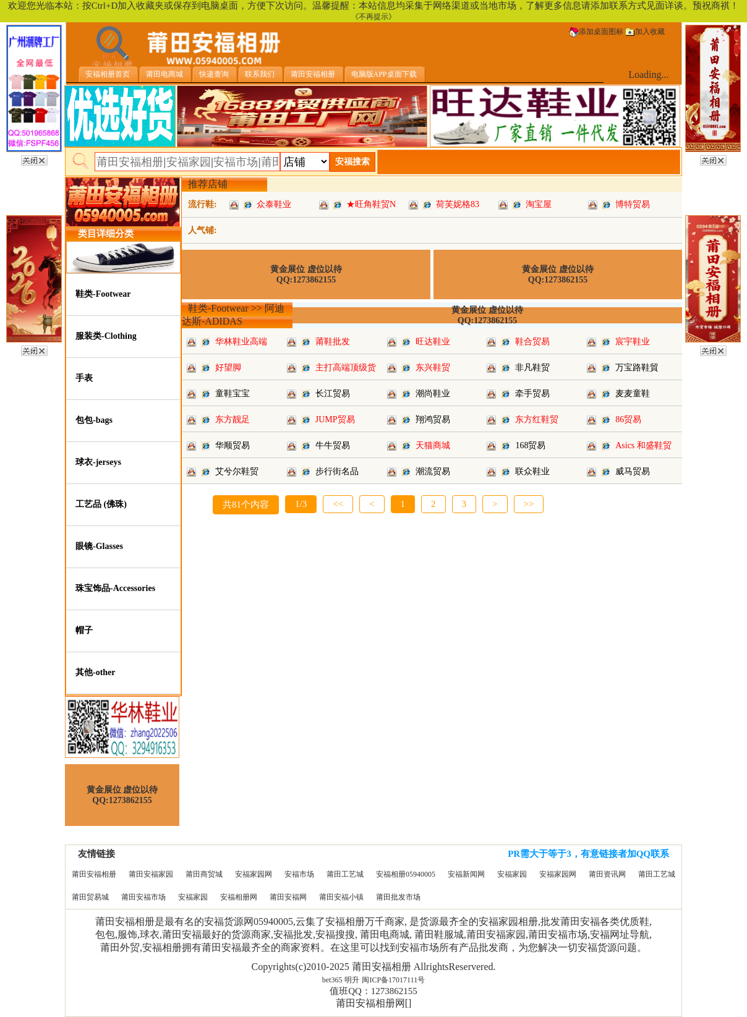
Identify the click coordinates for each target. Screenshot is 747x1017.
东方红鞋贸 (536, 419)
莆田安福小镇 (341, 897)
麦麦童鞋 (632, 393)
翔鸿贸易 (433, 419)
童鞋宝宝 (232, 393)
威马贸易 (632, 471)
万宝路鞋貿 (637, 367)
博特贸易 (632, 204)
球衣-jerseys (98, 462)
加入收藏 (645, 31)
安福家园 (512, 874)
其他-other (95, 672)
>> (529, 504)
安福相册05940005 (405, 874)
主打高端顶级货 (345, 367)
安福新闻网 (466, 874)
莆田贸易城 (90, 897)
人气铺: (202, 230)
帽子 (84, 630)
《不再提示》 (373, 16)
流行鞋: (202, 204)
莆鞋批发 (332, 341)
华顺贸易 (232, 445)
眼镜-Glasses (99, 546)
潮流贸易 (433, 471)
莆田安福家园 (151, 874)
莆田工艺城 (345, 874)
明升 (351, 980)
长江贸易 (332, 393)
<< (338, 504)
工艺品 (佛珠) (101, 504)
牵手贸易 (532, 393)
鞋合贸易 (532, 341)
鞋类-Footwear (102, 294)
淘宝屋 (539, 204)
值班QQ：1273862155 (373, 991)
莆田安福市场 (143, 897)
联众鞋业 (532, 471)
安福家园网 (253, 874)
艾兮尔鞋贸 (236, 471)
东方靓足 (232, 419)
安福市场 (299, 874)
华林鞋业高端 (241, 341)
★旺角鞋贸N (371, 204)
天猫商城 (433, 445)
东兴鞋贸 (433, 367)
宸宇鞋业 (632, 341)
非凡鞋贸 (532, 367)
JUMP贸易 (335, 419)
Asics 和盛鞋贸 (643, 445)
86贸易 (628, 419)
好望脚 (228, 367)
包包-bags (94, 420)
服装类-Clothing (106, 336)
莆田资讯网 (607, 874)
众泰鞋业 (274, 204)
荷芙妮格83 (457, 204)
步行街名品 (337, 471)
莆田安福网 (288, 897)
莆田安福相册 (94, 874)
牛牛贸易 (332, 445)
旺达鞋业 (433, 341)
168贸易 (530, 445)
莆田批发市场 (398, 897)
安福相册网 (238, 897)
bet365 (332, 980)
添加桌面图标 (596, 31)
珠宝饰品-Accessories (115, 588)
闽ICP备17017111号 (393, 980)
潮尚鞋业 (433, 393)
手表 (84, 378)
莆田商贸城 (204, 874)
